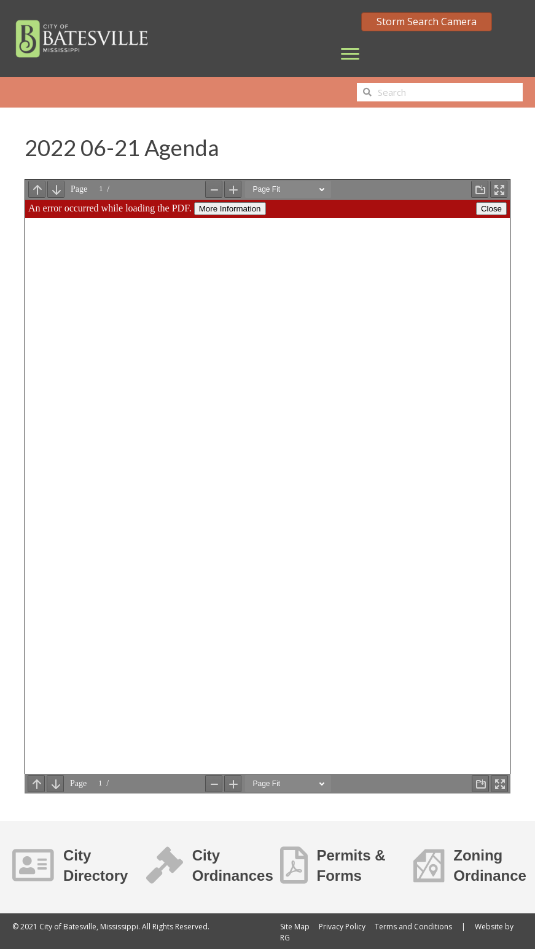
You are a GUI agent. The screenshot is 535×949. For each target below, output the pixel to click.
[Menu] (350, 54)
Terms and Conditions (413, 926)
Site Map (295, 926)
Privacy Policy (342, 926)
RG (285, 937)
